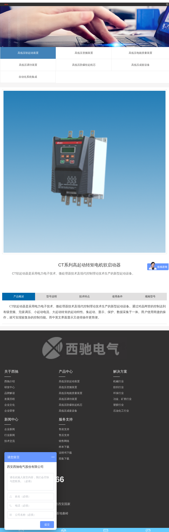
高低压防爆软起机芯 (84, 64)
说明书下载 (65, 452)
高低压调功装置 (28, 64)
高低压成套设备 (140, 64)
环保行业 (118, 393)
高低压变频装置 (84, 52)
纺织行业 (118, 387)
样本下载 (64, 446)
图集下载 (64, 458)
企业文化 (9, 404)
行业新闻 (9, 435)
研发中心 (9, 387)
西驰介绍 (9, 381)
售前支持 (64, 429)
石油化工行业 (121, 410)
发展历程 (9, 399)
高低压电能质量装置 (140, 52)
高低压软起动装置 (28, 52)
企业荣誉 (9, 410)
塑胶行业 (118, 404)
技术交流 (9, 441)
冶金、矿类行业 (122, 399)
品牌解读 (9, 393)
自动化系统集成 (28, 76)
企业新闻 (9, 429)
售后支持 (64, 435)
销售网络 (64, 441)
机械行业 (118, 381)
